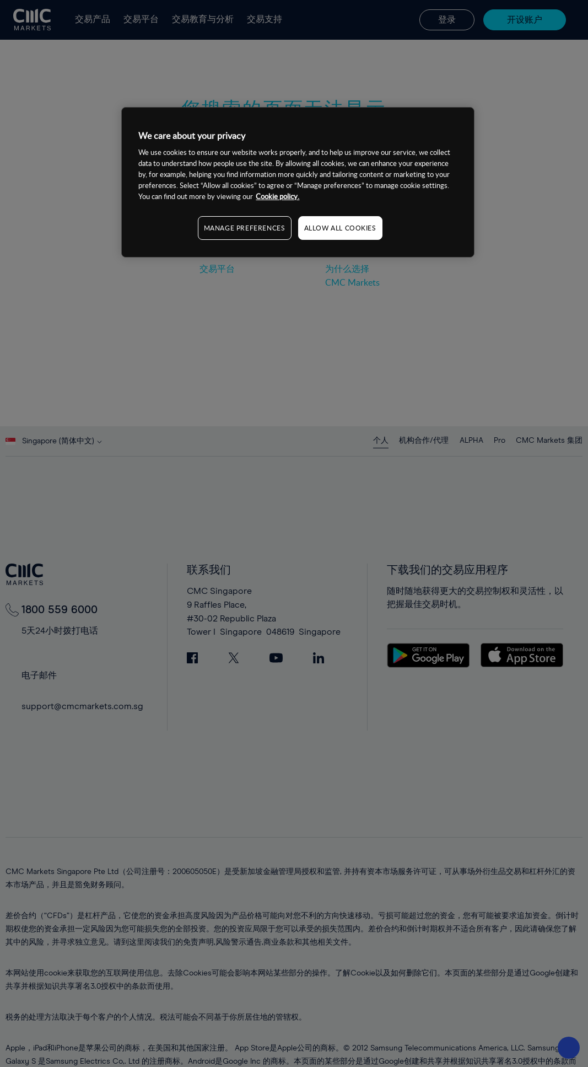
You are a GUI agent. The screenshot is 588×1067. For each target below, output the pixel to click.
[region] (297, 182)
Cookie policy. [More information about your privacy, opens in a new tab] (277, 196)
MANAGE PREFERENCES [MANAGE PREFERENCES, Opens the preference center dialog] (244, 227)
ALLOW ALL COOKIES (340, 227)
